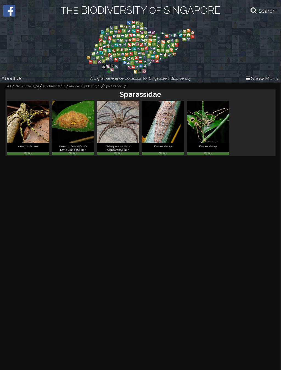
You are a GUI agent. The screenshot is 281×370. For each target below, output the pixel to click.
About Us (12, 78)
